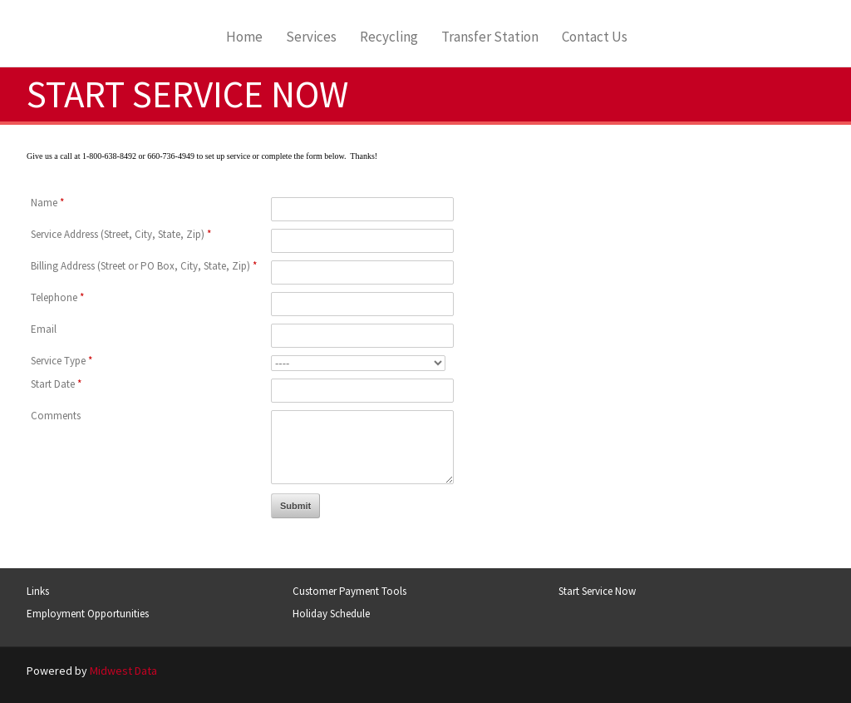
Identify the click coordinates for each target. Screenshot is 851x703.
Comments (56, 415)
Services (311, 37)
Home (244, 37)
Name (47, 203)
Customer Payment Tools (349, 591)
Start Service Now (597, 591)
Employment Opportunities (88, 613)
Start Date (56, 384)
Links (38, 591)
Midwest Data (123, 670)
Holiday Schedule (331, 613)
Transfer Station (490, 37)
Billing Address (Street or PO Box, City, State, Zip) (144, 266)
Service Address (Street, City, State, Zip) (121, 234)
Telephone (57, 297)
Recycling (389, 37)
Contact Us (594, 37)
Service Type (61, 361)
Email (44, 329)
